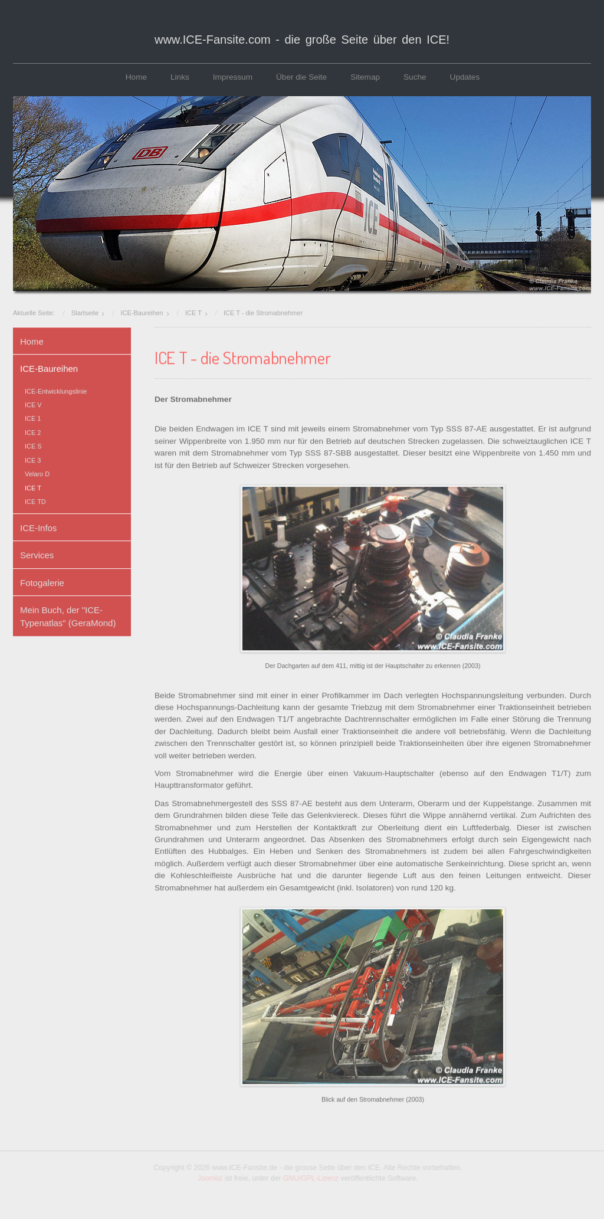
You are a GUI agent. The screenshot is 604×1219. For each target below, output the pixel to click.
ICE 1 (33, 417)
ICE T (33, 486)
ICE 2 (33, 430)
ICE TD (35, 500)
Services (37, 554)
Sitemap (365, 77)
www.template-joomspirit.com (302, 1209)
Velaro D (37, 472)
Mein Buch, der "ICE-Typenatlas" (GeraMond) (68, 615)
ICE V (33, 403)
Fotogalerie (42, 581)
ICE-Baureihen (49, 367)
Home (136, 77)
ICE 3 (33, 458)
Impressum (232, 77)
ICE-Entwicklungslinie (56, 389)
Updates (465, 77)
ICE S (33, 444)
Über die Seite (301, 77)
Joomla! (211, 1178)
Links (179, 77)
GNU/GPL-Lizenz (312, 1178)
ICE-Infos (38, 526)
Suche (414, 77)
